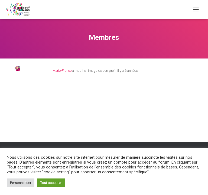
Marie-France (62, 71)
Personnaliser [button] (20, 183)
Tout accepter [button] (51, 183)
